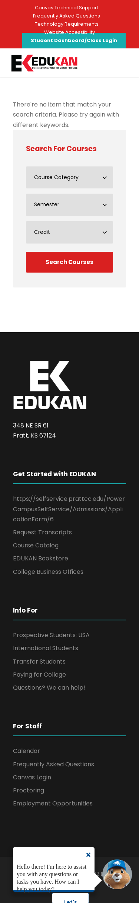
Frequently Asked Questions (66, 15)
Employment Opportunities (53, 803)
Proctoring (28, 790)
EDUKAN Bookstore (40, 558)
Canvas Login (32, 777)
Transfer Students (39, 661)
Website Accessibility (69, 32)
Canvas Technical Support (66, 7)
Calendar (26, 751)
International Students (45, 648)
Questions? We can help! (49, 687)
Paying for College (39, 674)
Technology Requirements (67, 24)
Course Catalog (36, 545)
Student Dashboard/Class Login (74, 40)
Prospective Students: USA (51, 635)
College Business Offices (48, 571)
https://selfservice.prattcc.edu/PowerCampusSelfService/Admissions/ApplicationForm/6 (69, 509)
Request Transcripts (42, 532)
